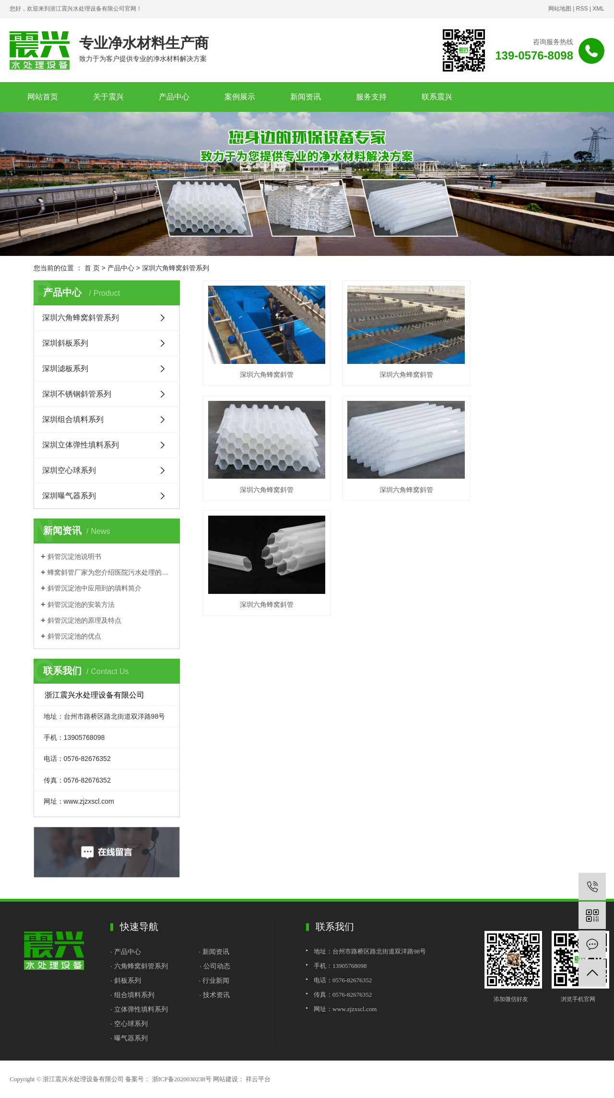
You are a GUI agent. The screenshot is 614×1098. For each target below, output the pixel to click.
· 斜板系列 (125, 980)
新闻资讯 (305, 97)
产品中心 (174, 97)
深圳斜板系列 (65, 343)
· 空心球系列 (129, 1023)
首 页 (92, 268)
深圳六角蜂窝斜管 (262, 368)
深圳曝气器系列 (69, 496)
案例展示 (239, 97)
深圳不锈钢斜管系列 (76, 394)
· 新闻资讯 (214, 951)
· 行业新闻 (214, 980)
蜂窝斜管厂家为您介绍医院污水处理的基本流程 (110, 572)
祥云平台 (257, 1079)
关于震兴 (108, 97)
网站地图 (559, 8)
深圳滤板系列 (65, 368)
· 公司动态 (215, 966)
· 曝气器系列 (129, 1038)
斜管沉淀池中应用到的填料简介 (94, 588)
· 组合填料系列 (132, 995)
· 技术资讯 (214, 995)
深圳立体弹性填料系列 (80, 445)
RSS (582, 8)
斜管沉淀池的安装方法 (81, 604)
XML (598, 8)
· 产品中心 (126, 951)
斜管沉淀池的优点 (74, 636)
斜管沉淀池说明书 (74, 556)
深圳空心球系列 (69, 470)
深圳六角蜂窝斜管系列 (175, 268)
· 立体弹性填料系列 (139, 1009)
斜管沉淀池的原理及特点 (84, 620)
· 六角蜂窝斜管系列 (139, 966)
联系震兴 (437, 97)
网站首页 (42, 97)
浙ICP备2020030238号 (182, 1079)
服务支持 (371, 97)
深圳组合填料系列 (73, 419)
